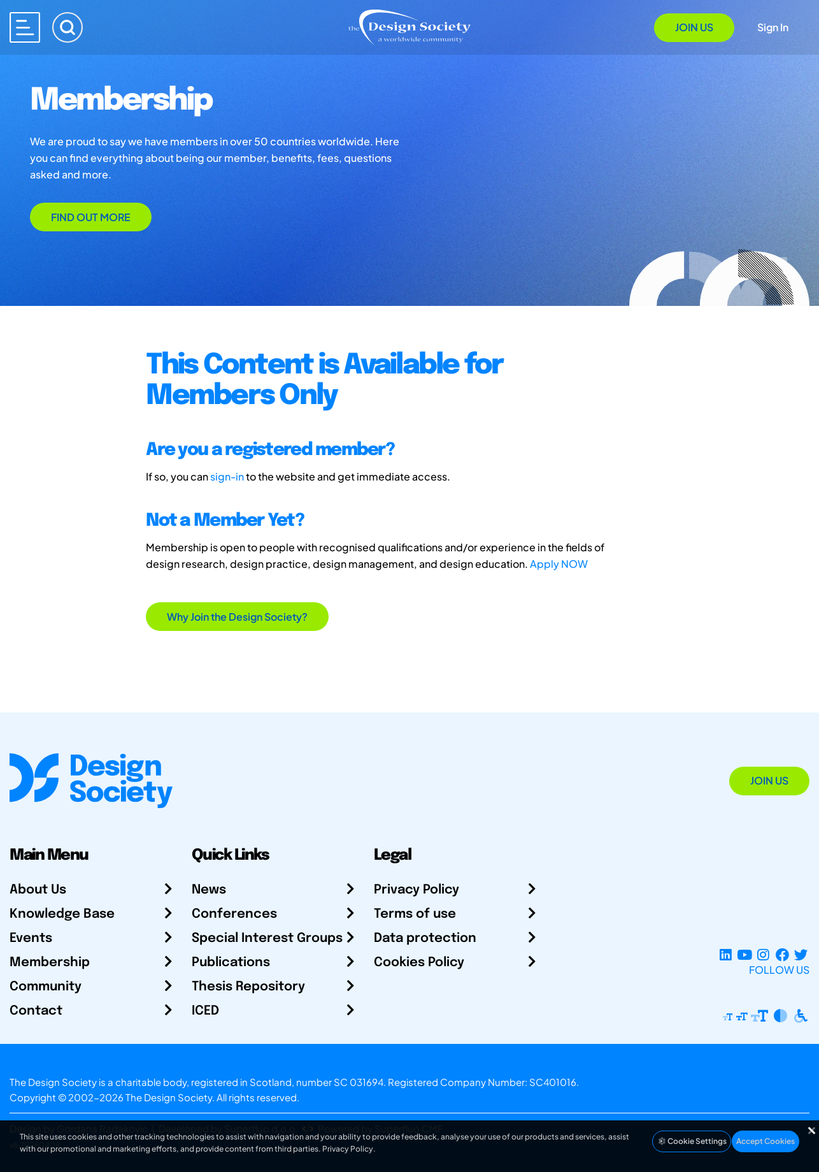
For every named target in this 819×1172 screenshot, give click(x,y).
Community (46, 987)
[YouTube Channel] (744, 954)
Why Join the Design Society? (237, 616)
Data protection (425, 938)
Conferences (234, 914)
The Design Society (168, 1097)
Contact (36, 1011)
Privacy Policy (416, 890)
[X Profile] (800, 954)
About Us (38, 890)
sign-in (227, 476)
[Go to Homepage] (409, 26)
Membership (50, 962)
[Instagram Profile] (763, 954)
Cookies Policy (419, 962)
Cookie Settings (692, 1141)
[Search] (67, 27)
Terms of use (415, 914)
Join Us (694, 27)
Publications (231, 962)
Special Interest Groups (267, 938)
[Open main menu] (25, 27)
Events (31, 938)
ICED (205, 1011)
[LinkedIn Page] (725, 954)
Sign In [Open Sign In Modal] (772, 27)
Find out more (91, 217)
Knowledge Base (62, 914)
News (209, 890)
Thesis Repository (248, 987)
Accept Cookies (765, 1141)
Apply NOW (559, 563)
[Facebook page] (782, 954)
